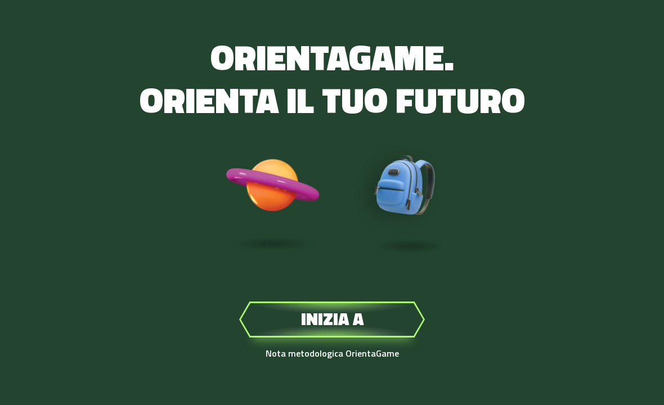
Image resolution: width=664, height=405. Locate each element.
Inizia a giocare (332, 322)
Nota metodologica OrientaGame (332, 353)
